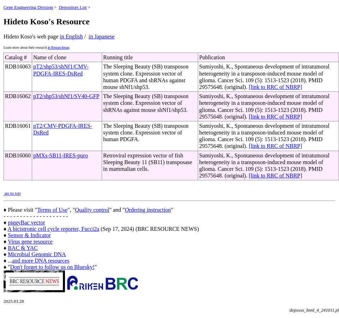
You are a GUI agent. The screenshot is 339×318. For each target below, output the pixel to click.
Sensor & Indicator (29, 235)
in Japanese (101, 37)
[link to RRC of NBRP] (275, 87)
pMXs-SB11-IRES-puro (60, 155)
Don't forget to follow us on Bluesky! (52, 267)
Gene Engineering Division (28, 7)
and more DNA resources (40, 261)
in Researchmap (59, 47)
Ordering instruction (148, 210)
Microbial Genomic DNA (37, 254)
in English (71, 37)
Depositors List (73, 7)
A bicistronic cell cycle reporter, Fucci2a (53, 229)
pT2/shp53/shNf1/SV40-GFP (66, 96)
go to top (12, 193)
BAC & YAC (23, 248)
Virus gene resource (30, 242)
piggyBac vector (26, 223)
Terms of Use (52, 210)
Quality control (92, 210)
